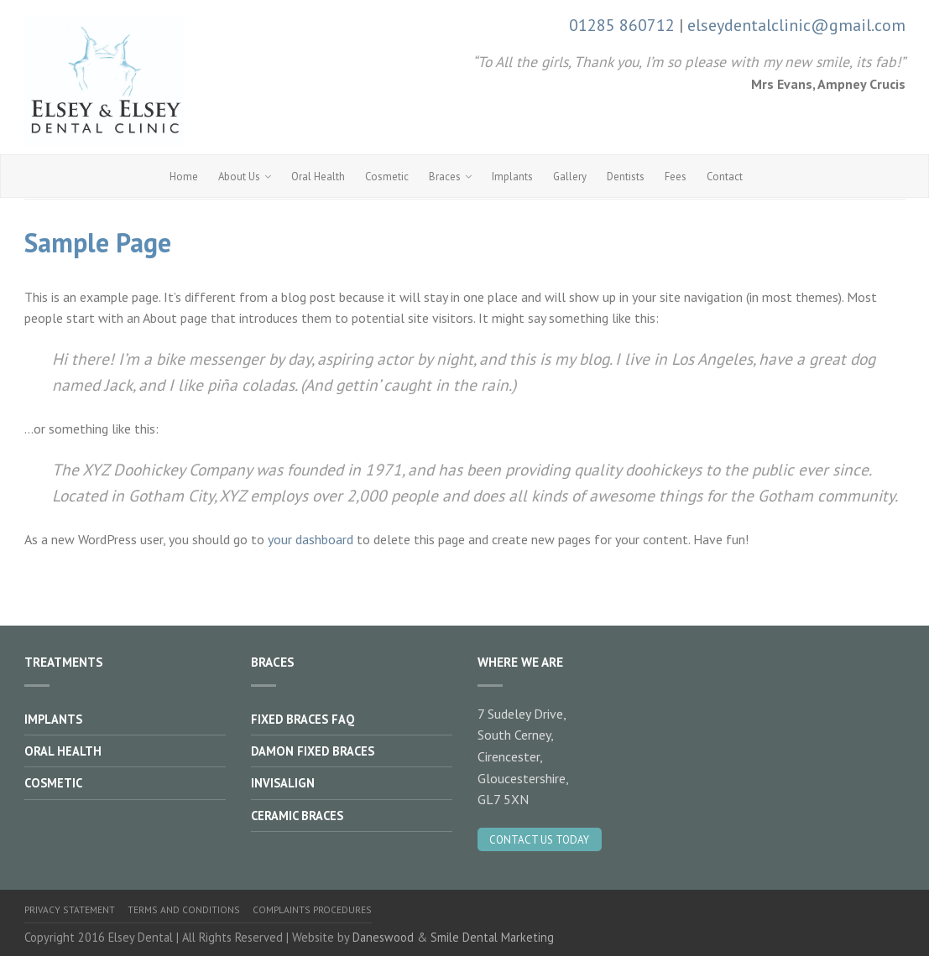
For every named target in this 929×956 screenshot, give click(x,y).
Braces (445, 176)
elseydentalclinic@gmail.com (796, 25)
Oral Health (318, 176)
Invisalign (283, 783)
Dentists (626, 176)
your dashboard (310, 539)
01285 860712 (622, 25)
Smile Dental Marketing (492, 937)
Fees (675, 176)
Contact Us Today (539, 840)
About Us (239, 176)
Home (184, 176)
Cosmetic (387, 176)
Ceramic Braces (297, 816)
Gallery (570, 176)
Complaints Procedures (312, 909)
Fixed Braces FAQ (302, 719)
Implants (512, 176)
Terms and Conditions (184, 909)
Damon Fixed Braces (312, 751)
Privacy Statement (69, 909)
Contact (725, 176)
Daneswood (383, 937)
